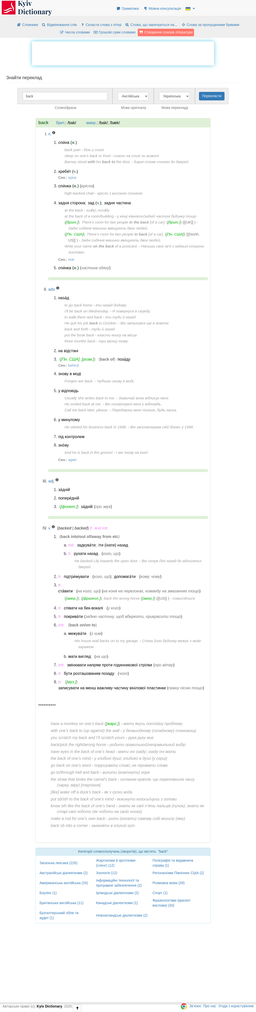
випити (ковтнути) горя (126, 772)
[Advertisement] (123, 52)
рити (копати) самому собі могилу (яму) (147, 818)
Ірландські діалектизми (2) (117, 893)
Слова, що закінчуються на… (151, 25)
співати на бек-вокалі (83, 608)
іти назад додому (111, 305)
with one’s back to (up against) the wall (85, 731)
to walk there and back (83, 317)
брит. (60, 123)
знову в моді (69, 374)
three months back (79, 341)
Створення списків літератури (166, 32)
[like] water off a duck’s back (76, 792)
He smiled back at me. (83, 404)
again (72, 460)
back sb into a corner (69, 825)
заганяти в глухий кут (113, 825)
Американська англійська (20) (64, 883)
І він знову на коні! (132, 452)
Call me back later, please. (86, 410)
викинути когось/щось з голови (147, 799)
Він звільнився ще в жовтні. (145, 323)
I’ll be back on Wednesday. (86, 311)
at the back (73, 210)
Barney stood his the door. (97, 162)
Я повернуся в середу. (131, 311)
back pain (72, 150)
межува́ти (77, 633)
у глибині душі (107, 758)
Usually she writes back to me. (89, 398)
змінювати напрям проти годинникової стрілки (109, 665)
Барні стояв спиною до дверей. (161, 162)
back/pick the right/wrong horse (78, 745)
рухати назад (86, 553)
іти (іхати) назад (113, 545)
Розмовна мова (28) (168, 883)
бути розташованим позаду (89, 673)
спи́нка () (68, 186)
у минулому (69, 420)
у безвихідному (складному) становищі (159, 731)
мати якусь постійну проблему (153, 724)
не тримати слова (150, 765)
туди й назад (103, 329)
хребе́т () (68, 171)
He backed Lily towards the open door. (106, 561)
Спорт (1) (160, 893)
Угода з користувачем (236, 1006)
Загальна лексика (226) (59, 863)
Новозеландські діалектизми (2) (122, 915)
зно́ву (63, 445)
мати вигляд (79, 656)
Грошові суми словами (114, 32)
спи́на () (67, 142)
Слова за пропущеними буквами (210, 25)
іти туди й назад (120, 317)
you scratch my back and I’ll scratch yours (88, 738)
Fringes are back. (79, 381)
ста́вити (65, 591)
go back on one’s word (71, 765)
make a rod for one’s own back (78, 818)
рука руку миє (141, 738)
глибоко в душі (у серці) (145, 758)
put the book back (79, 335)
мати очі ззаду (132, 752)
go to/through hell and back (75, 772)
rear (71, 259)
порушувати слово (112, 765)
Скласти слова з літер (101, 25)
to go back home (78, 305)
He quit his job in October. (90, 323)
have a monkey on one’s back (77, 724)
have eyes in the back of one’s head (82, 752)
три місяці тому (113, 341)
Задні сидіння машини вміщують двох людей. (108, 228)
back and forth (76, 329)
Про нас (209, 1006)
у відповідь (68, 391)
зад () (94, 203)
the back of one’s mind (71, 758)
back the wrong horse (122, 598)
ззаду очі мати (162, 752)
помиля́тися (183, 598)
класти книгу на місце (117, 335)
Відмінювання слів (59, 25)
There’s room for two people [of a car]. (124, 222)
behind (73, 365)
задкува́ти (86, 545)
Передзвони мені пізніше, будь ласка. (144, 410)
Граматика (127, 8)
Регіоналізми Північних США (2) (178, 873)
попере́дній (68, 498)
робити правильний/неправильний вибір (148, 745)
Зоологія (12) (106, 873)
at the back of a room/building (89, 216)
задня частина (117, 203)
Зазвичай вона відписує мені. (143, 398)
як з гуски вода (118, 792)
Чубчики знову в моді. (115, 381)
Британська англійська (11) (62, 903)
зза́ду (91, 210)
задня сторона (71, 203)
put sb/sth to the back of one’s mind (82, 799)
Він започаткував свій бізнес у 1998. (162, 427)
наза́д (63, 298)
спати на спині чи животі (136, 156)
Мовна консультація (162, 8)
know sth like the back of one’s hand (83, 806)
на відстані (68, 351)
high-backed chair (79, 193)
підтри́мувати (76, 576)
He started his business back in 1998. (95, 427)
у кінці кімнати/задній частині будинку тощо (156, 216)
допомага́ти (125, 576)
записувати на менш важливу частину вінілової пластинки (112, 688)
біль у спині (94, 150)
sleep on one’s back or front (87, 156)
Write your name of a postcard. (101, 246)
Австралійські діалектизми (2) (64, 873)
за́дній (64, 490)
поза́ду (103, 210)
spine (72, 178)
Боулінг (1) (48, 893)
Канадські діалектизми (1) (117, 903)
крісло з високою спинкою (120, 193)
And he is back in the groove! (88, 452)
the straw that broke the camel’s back (84, 779)
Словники (27, 25)
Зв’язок (195, 1006)
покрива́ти (73, 616)
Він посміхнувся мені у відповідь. (133, 404)
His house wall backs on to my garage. (106, 641)
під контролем (71, 437)
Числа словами (75, 32)
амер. (91, 123)
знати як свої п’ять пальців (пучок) (151, 806)
